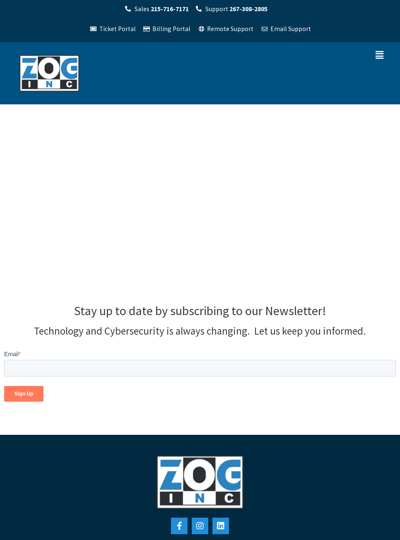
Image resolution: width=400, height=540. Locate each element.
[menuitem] (248, 413)
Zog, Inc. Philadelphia (45, 395)
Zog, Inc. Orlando (133, 395)
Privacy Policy (200, 529)
